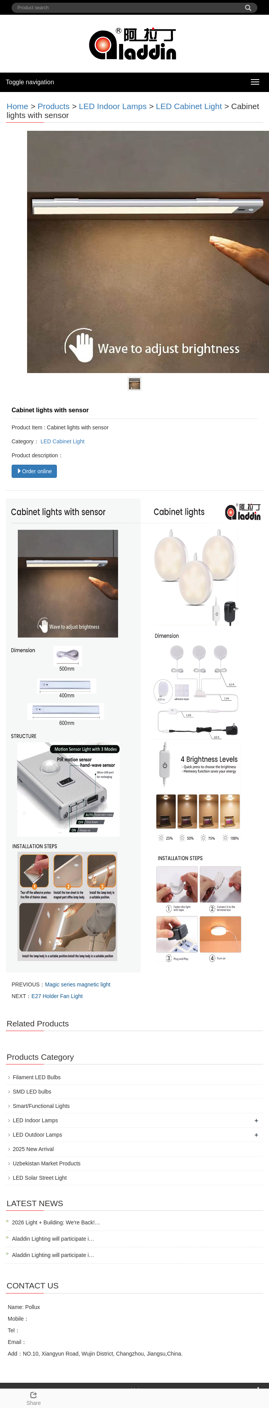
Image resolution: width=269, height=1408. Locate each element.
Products (54, 106)
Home (17, 106)
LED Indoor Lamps (113, 106)
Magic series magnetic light (77, 984)
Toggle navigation (30, 82)
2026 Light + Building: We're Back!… (56, 1222)
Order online (34, 471)
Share (33, 1397)
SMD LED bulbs (32, 1092)
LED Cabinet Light (189, 106)
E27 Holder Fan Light (56, 996)
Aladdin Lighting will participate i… (53, 1239)
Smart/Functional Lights (41, 1106)
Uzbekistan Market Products (47, 1163)
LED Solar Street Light (40, 1178)
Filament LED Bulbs (37, 1077)
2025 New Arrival (33, 1149)
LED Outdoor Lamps (37, 1135)
